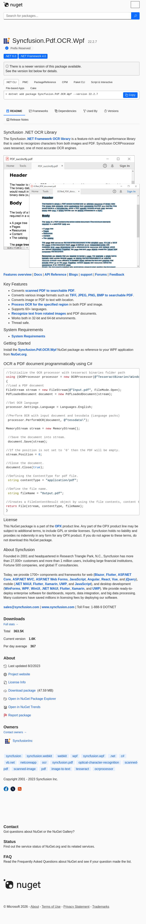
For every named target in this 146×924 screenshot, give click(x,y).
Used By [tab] (90, 111)
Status (10, 841)
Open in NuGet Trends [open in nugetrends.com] (24, 707)
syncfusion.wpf (93, 756)
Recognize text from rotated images (39, 313)
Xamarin (51, 584)
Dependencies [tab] (65, 111)
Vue (115, 579)
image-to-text (61, 769)
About (34, 906)
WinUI (35, 588)
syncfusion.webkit (39, 756)
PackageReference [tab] (45, 82)
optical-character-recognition (98, 762)
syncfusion (13, 756)
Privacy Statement (76, 906)
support (86, 274)
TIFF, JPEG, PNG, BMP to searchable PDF (101, 295)
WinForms (12, 588)
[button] (130, 95)
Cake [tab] (33, 88)
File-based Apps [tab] (15, 88)
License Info (17, 682)
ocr (44, 762)
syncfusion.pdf (62, 762)
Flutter (111, 574)
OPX (58, 526)
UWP (63, 584)
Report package (19, 715)
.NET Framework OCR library (48, 139)
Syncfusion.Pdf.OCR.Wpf (37, 349)
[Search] (135, 16)
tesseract (82, 769)
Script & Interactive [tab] (102, 82)
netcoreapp (28, 762)
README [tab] (14, 111)
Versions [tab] (111, 111)
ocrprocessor (104, 769)
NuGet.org (18, 354)
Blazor (99, 574)
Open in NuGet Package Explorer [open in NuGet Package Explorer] (32, 698)
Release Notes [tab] (18, 120)
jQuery (131, 579)
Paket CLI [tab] (79, 82)
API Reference (55, 274)
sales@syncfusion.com (21, 607)
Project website (19, 674)
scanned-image (24, 769)
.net (112, 756)
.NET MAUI (23, 584)
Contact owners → (15, 732)
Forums (101, 274)
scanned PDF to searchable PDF (49, 290)
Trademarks (100, 906)
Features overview (18, 274)
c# (122, 756)
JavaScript (77, 579)
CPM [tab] (65, 82)
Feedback (117, 274)
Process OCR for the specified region (40, 304)
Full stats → (11, 624)
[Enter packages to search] (67, 16)
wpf (74, 756)
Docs (38, 274)
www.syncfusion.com (58, 607)
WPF (25, 588)
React (105, 579)
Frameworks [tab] (38, 111)
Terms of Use (51, 906)
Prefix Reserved (21, 48)
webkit (62, 756)
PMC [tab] (25, 82)
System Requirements (28, 336)
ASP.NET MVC (23, 579)
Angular (93, 579)
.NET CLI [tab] (11, 82)
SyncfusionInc (23, 740)
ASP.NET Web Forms (52, 579)
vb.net (10, 762)
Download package (22, 690)
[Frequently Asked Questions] (8, 856)
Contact (11, 826)
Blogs (73, 274)
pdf (43, 769)
